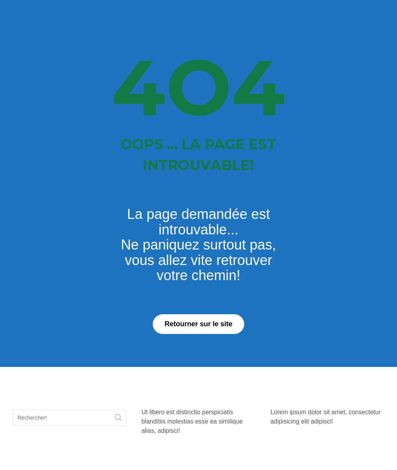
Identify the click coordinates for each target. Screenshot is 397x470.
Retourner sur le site (198, 324)
